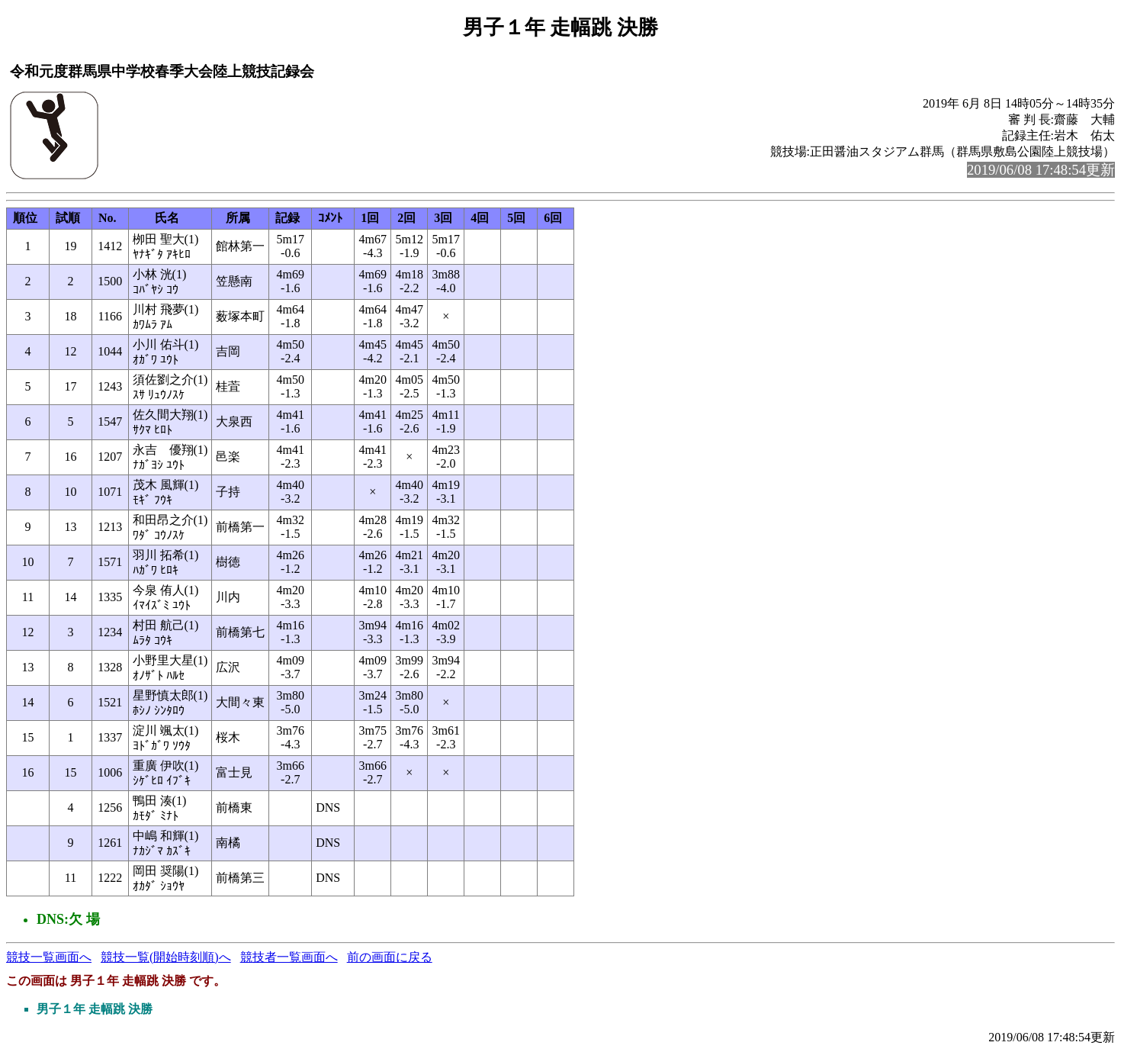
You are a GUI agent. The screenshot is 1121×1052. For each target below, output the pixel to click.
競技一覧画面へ (49, 957)
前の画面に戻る (389, 957)
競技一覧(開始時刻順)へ (166, 957)
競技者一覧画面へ (289, 957)
